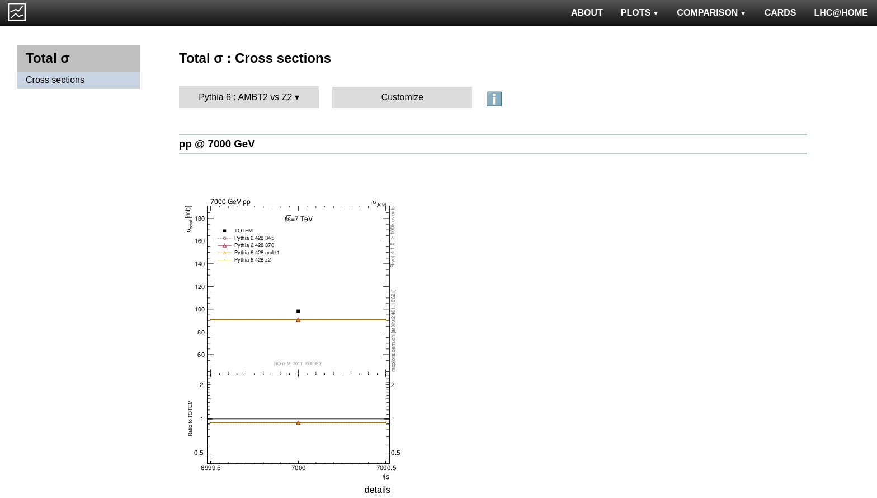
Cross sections (55, 80)
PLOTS (640, 12)
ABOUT (587, 12)
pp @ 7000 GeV (217, 144)
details (377, 490)
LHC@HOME (841, 12)
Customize (402, 97)
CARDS (780, 12)
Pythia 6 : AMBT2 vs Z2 (245, 97)
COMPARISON (711, 12)
